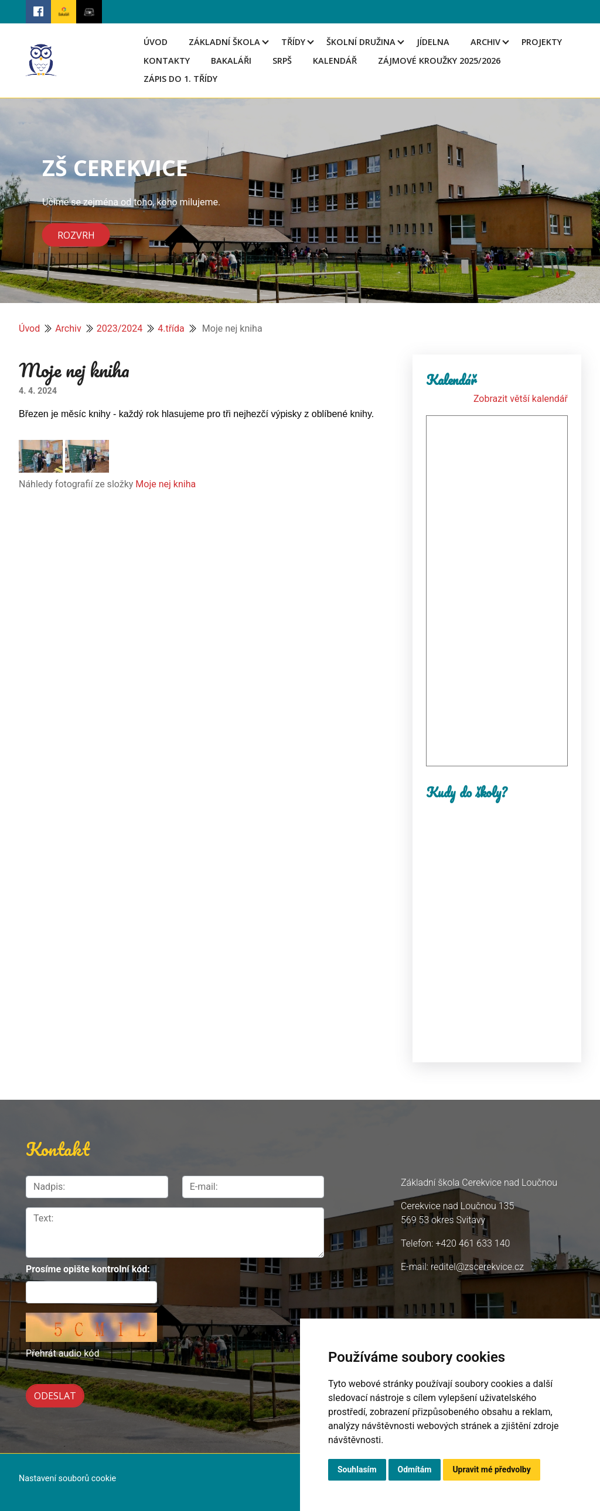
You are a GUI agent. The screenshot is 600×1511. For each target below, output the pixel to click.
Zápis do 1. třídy (180, 78)
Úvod (156, 41)
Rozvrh (76, 234)
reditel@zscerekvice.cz (477, 1266)
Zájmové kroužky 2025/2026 (439, 60)
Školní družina (361, 41)
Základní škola (224, 41)
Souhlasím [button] (357, 1469)
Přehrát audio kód (62, 1353)
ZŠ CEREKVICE (115, 167)
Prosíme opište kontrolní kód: (88, 1269)
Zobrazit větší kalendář (520, 398)
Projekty (541, 41)
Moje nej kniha (165, 484)
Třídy (293, 41)
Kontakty (167, 60)
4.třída (171, 328)
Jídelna (433, 41)
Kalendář (335, 60)
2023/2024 (120, 328)
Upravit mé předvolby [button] (491, 1469)
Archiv (485, 41)
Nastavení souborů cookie (67, 1475)
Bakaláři (231, 60)
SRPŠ (282, 60)
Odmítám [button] (415, 1469)
